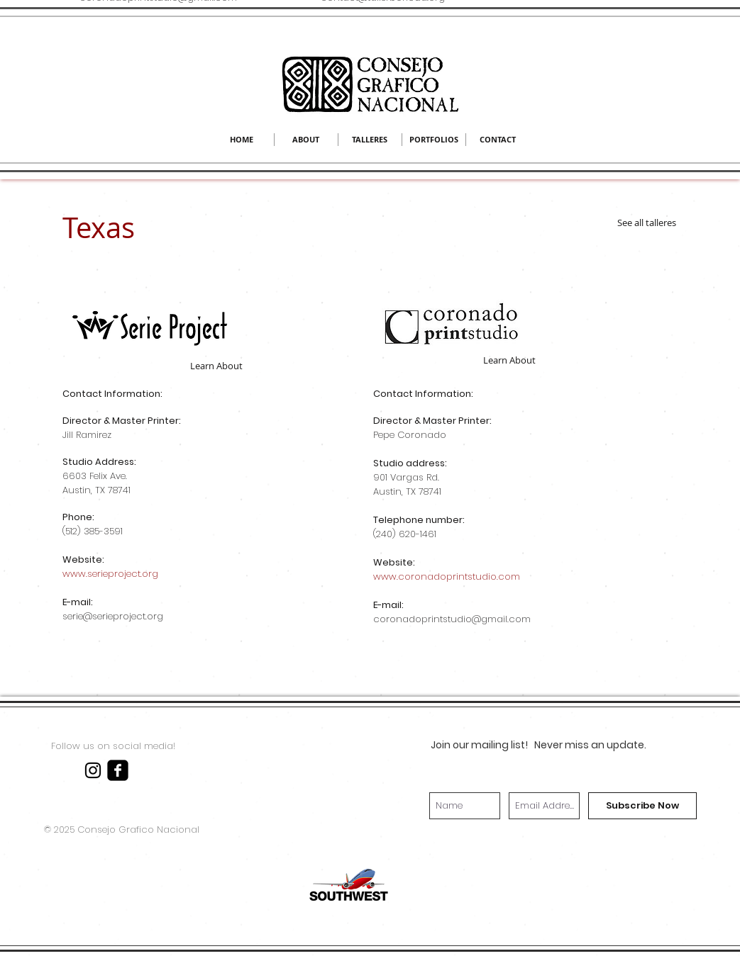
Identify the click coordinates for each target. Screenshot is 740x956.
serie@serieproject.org (112, 616)
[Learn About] (216, 366)
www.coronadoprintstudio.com (446, 576)
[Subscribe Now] (642, 805)
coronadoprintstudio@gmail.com (452, 619)
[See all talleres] (647, 222)
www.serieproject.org (110, 573)
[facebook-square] (117, 770)
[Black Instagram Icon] (93, 770)
